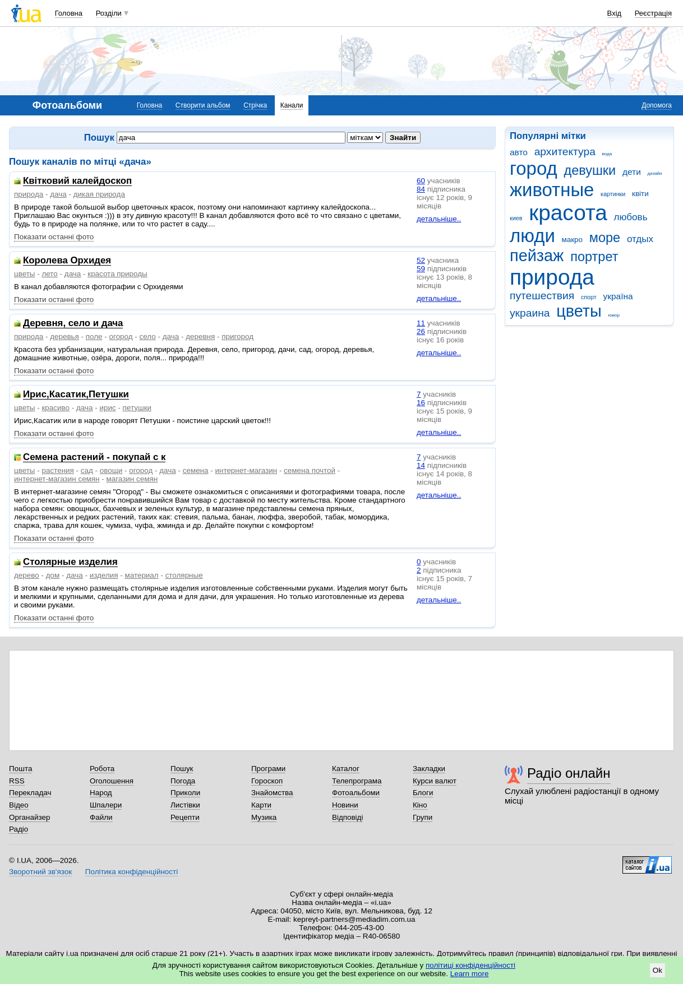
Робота (102, 768)
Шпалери (106, 805)
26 (421, 331)
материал (141, 575)
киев (516, 218)
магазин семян (132, 479)
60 (421, 181)
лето (49, 274)
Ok (657, 970)
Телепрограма (357, 781)
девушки (590, 170)
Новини (345, 805)
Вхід (614, 13)
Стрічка (255, 105)
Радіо (18, 829)
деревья (64, 336)
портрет (594, 256)
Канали (291, 105)
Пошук (181, 768)
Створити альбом (203, 105)
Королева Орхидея (67, 261)
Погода (182, 781)
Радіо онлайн (569, 773)
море (604, 237)
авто (519, 152)
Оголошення (111, 781)
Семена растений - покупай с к (94, 457)
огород (121, 336)
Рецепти (185, 817)
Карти (261, 805)
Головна (68, 13)
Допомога (657, 105)
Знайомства (272, 792)
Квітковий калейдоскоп (77, 181)
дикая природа (99, 194)
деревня (200, 336)
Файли (101, 817)
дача (58, 194)
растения (57, 470)
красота (568, 213)
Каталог (345, 768)
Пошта (20, 768)
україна (618, 296)
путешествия (542, 295)
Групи (422, 817)
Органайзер (29, 817)
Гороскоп (267, 781)
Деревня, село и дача (73, 323)
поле (94, 336)
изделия (104, 575)
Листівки (185, 805)
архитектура (565, 151)
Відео (19, 805)
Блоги (423, 792)
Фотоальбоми (356, 792)
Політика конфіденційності (131, 871)
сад (87, 470)
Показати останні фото (54, 237)
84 (421, 189)
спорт (589, 297)
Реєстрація (653, 13)
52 (421, 260)
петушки (137, 407)
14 (421, 465)
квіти (640, 193)
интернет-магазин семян (57, 479)
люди (532, 235)
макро (572, 239)
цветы (579, 311)
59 (421, 268)
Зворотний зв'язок (40, 871)
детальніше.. (439, 219)
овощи (111, 470)
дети (631, 172)
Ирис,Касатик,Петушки (76, 395)
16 (421, 402)
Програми (268, 768)
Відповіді (347, 817)
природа (552, 277)
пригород (237, 336)
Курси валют (434, 781)
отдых (640, 239)
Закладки (429, 768)
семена (196, 470)
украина (530, 313)
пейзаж (537, 255)
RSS (17, 781)
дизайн (655, 173)
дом (53, 575)
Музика (263, 817)
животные (552, 189)
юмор (614, 315)
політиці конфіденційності (470, 965)
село (148, 336)
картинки (613, 194)
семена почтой (309, 470)
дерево (26, 575)
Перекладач (30, 792)
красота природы (117, 274)
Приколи (185, 792)
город (533, 168)
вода (607, 153)
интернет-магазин (246, 470)
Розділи (109, 13)
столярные (184, 575)
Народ (101, 792)
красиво (55, 407)
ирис (107, 407)
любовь (631, 217)
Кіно (420, 805)
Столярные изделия (70, 562)
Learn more (469, 973)
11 (421, 323)
